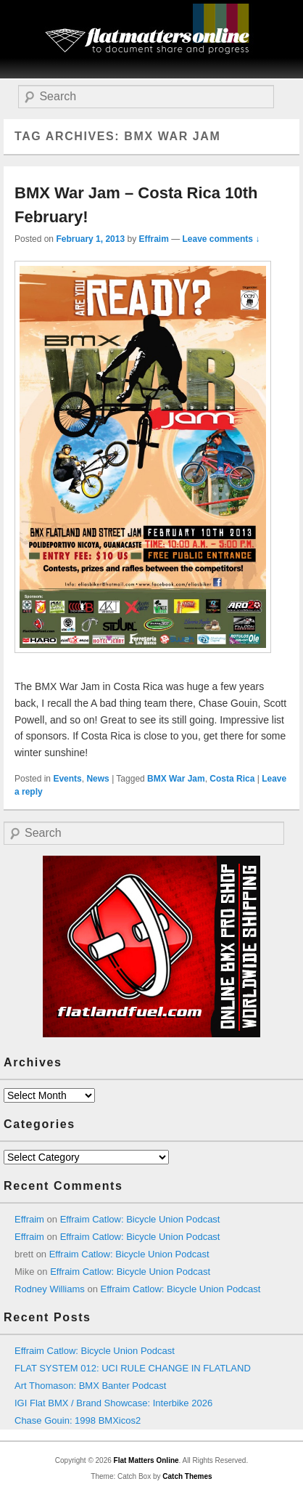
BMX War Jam (176, 779)
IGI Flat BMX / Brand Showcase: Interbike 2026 (113, 1403)
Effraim (153, 239)
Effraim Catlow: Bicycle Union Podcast (140, 1219)
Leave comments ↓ (221, 239)
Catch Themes (187, 1476)
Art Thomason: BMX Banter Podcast (90, 1385)
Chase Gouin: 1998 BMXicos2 (77, 1420)
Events (67, 779)
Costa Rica (231, 779)
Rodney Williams (49, 1289)
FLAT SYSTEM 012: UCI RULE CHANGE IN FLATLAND (132, 1368)
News (97, 779)
